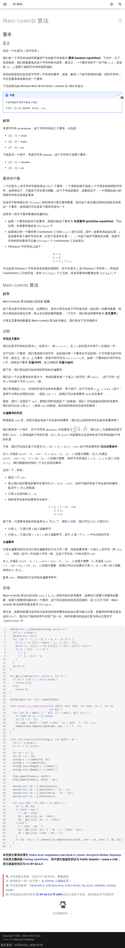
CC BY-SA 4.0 (44, 894)
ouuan (10, 890)
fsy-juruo (87, 885)
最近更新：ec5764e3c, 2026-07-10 (22, 945)
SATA (59, 894)
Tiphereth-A (37, 885)
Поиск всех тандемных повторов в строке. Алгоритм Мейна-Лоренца (75, 855)
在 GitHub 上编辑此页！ (56, 881)
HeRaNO (99, 885)
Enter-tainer (72, 885)
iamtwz (111, 885)
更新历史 (63, 876)
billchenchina (55, 885)
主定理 (98, 600)
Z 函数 (72, 521)
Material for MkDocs (24, 939)
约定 (12, 95)
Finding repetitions (35, 859)
